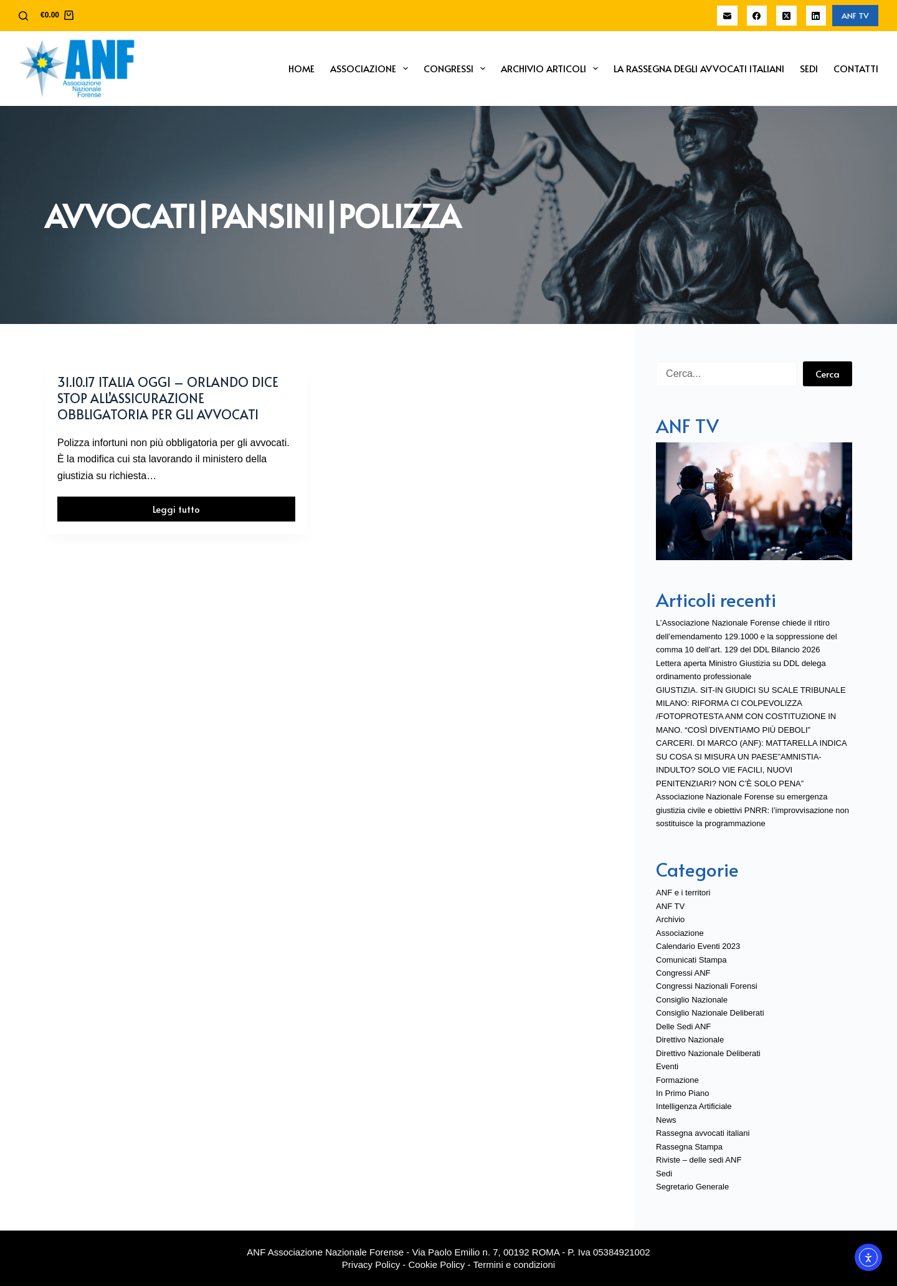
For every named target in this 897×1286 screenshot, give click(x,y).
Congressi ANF (683, 973)
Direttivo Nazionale (690, 1039)
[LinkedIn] (816, 16)
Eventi (667, 1066)
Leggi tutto (200, 512)
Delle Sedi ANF (683, 1026)
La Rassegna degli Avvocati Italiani (699, 68)
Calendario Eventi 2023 (698, 946)
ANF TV (855, 15)
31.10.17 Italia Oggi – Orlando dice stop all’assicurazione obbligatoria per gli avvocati (167, 398)
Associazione (371, 68)
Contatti (855, 68)
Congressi (457, 68)
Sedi (809, 68)
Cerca (827, 373)
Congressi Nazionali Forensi (706, 986)
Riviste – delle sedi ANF (698, 1160)
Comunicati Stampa (691, 959)
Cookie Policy (437, 1264)
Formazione (677, 1080)
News (666, 1120)
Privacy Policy (371, 1264)
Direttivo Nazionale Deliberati (708, 1053)
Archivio (670, 919)
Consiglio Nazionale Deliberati (710, 1012)
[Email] (727, 16)
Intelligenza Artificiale (693, 1106)
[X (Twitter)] (786, 16)
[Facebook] (757, 16)
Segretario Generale (692, 1186)
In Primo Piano (682, 1093)
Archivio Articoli (552, 68)
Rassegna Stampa (689, 1146)
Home (301, 68)
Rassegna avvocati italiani (702, 1133)
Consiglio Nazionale (692, 999)
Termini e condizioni (514, 1264)
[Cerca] (23, 16)
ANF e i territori (683, 892)
